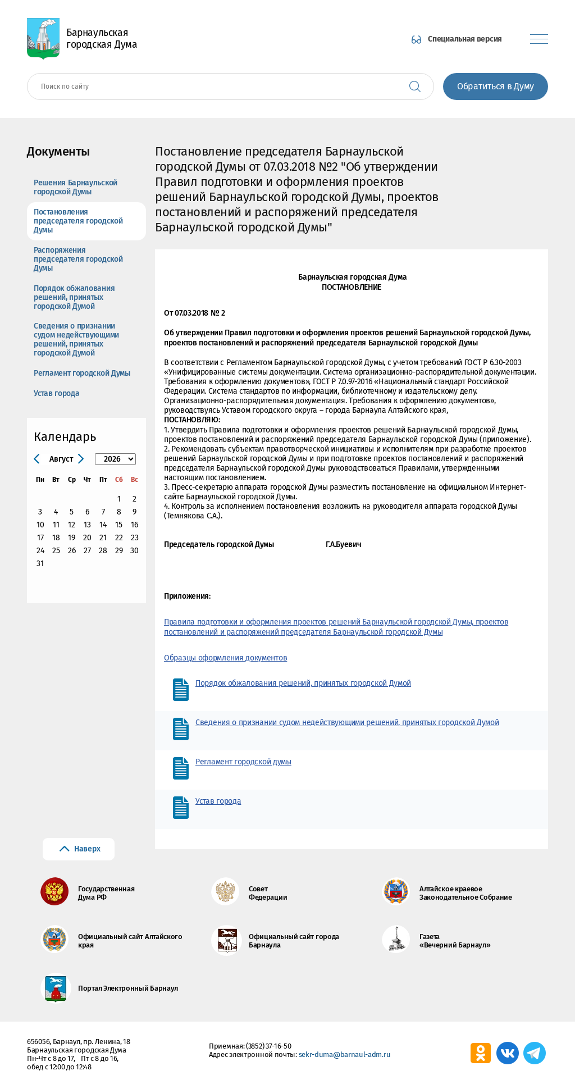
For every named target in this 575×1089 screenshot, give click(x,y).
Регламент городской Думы (82, 373)
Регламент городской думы (243, 762)
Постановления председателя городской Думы (78, 221)
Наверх (87, 849)
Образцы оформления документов (225, 658)
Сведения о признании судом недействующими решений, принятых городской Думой (76, 339)
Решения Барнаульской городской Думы (75, 187)
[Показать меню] (539, 39)
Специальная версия (465, 39)
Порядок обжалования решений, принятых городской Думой (74, 297)
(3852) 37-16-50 (268, 1046)
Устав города (56, 393)
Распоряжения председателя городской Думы (78, 259)
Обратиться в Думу (495, 86)
